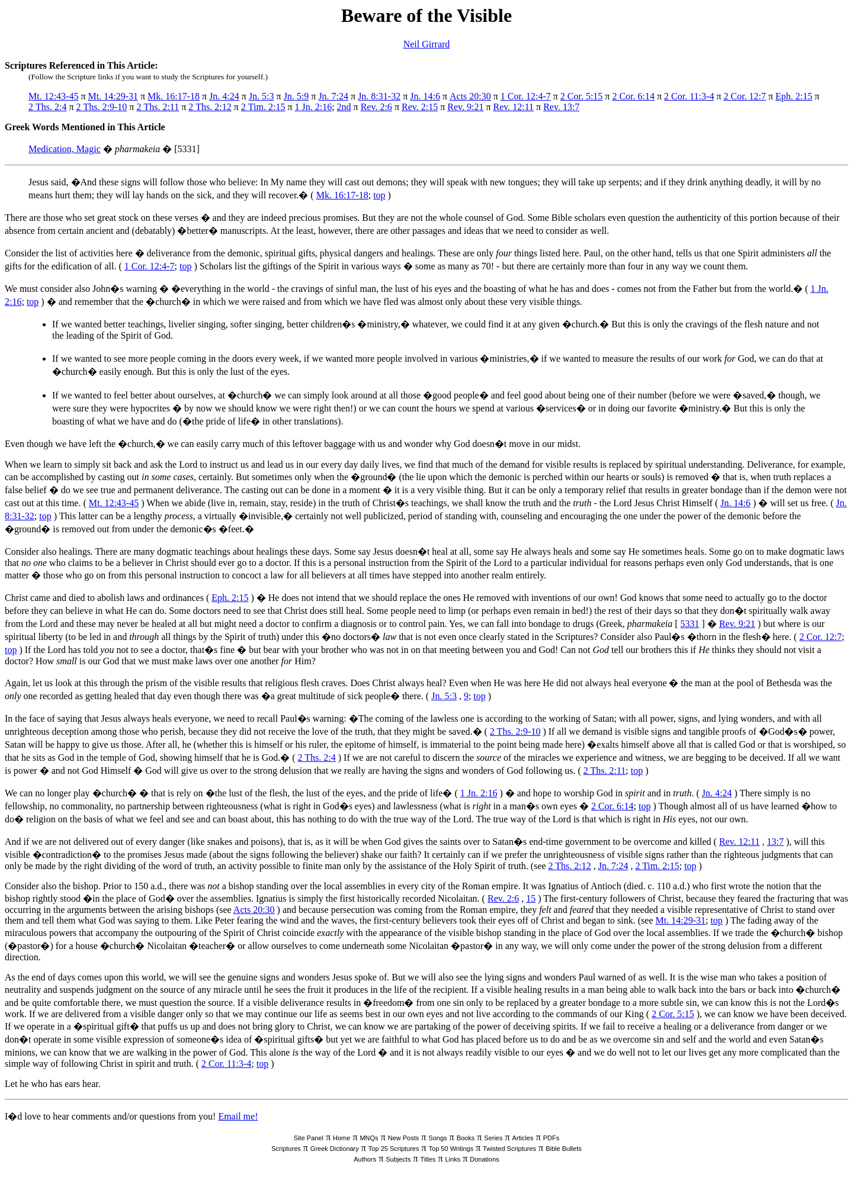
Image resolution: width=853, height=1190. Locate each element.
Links (452, 1159)
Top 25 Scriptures (393, 1148)
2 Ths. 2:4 (47, 107)
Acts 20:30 (470, 96)
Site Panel (308, 1137)
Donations (484, 1159)
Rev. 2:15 (420, 107)
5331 (690, 624)
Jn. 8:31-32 (379, 96)
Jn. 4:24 (224, 96)
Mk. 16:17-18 (173, 96)
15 (530, 898)
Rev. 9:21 (465, 107)
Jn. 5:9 (296, 96)
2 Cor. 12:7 (744, 96)
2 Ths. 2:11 (157, 107)
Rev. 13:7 (561, 107)
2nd (344, 107)
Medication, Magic (64, 149)
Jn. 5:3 (261, 96)
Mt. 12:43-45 (53, 96)
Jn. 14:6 (425, 96)
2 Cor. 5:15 (581, 96)
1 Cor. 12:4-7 (526, 96)
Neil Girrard (426, 44)
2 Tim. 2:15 (263, 107)
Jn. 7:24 (333, 96)
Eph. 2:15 (793, 96)
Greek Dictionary (334, 1148)
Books (466, 1137)
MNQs (369, 1137)
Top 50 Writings (451, 1148)
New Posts (403, 1137)
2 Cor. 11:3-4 (689, 96)
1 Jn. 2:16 (313, 107)
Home (341, 1137)
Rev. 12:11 (513, 107)
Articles (523, 1137)
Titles (428, 1159)
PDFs (551, 1137)
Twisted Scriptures (509, 1148)
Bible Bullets (564, 1148)
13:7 (775, 842)
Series (493, 1137)
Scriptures (286, 1148)
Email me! (238, 1116)
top (379, 195)
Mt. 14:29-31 (113, 96)
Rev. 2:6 (376, 107)
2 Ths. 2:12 (209, 107)
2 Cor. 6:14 (633, 96)
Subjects (398, 1159)
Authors (365, 1159)
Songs (437, 1137)
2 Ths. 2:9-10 (101, 107)
